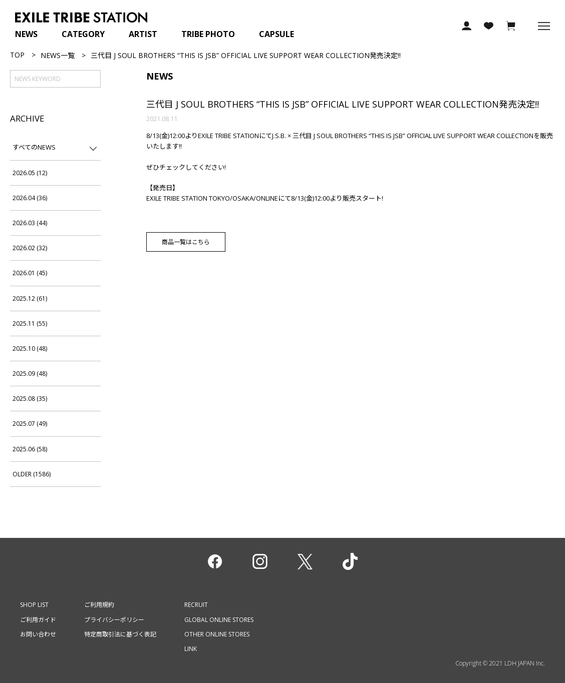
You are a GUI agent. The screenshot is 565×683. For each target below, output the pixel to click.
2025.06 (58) (30, 449)
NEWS (26, 34)
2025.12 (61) (30, 298)
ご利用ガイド (38, 619)
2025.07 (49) (30, 423)
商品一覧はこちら (186, 242)
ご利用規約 (99, 604)
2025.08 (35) (30, 398)
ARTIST (143, 34)
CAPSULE (276, 34)
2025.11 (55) (30, 323)
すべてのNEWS (34, 147)
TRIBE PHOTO (208, 34)
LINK (190, 648)
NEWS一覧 (58, 55)
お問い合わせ (38, 634)
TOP (17, 55)
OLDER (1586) (32, 474)
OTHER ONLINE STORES (216, 634)
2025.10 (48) (30, 348)
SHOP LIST (34, 604)
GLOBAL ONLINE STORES (218, 619)
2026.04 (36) (30, 198)
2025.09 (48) (30, 373)
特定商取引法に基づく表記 (120, 634)
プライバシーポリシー (114, 619)
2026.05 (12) (30, 173)
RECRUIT (196, 604)
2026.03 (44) (30, 223)
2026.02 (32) (30, 248)
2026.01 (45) (30, 273)
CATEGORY (83, 34)
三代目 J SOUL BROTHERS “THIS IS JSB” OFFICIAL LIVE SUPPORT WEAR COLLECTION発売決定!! (342, 104)
